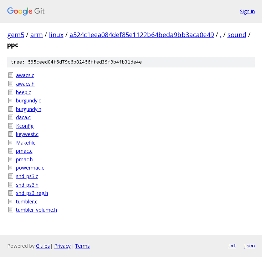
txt (232, 245)
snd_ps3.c (27, 176)
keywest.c (27, 134)
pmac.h (24, 159)
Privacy (62, 245)
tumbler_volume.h (36, 209)
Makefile (26, 142)
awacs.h (25, 83)
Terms (82, 245)
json (249, 245)
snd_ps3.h (27, 184)
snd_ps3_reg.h (32, 193)
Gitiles (43, 245)
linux (56, 34)
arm (36, 34)
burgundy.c (28, 100)
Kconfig (25, 125)
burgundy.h (28, 109)
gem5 (15, 34)
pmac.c (24, 150)
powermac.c (30, 167)
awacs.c (25, 75)
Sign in (247, 11)
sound (236, 34)
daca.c (23, 117)
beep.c (23, 92)
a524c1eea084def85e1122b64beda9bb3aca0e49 (142, 34)
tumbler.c (26, 201)
